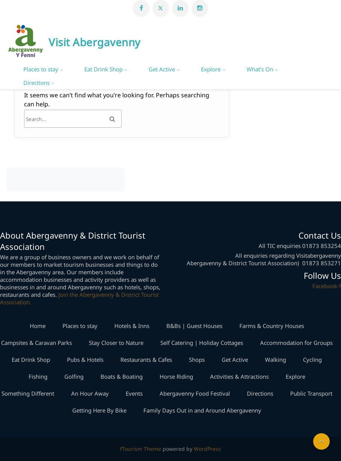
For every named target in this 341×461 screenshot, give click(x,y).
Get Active (162, 69)
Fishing (38, 376)
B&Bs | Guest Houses (194, 326)
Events (134, 393)
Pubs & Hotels (85, 359)
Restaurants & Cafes (146, 359)
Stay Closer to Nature (116, 342)
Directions (36, 82)
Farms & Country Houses (271, 326)
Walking (275, 359)
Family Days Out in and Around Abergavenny (202, 410)
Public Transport (311, 393)
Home (38, 326)
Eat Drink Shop (103, 69)
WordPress (207, 448)
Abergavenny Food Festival (195, 393)
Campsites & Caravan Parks (36, 342)
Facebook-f (326, 286)
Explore (211, 69)
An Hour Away (90, 393)
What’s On (260, 69)
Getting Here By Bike (99, 410)
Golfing (74, 376)
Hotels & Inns (131, 326)
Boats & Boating (121, 376)
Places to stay (40, 69)
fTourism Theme (140, 448)
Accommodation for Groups (296, 342)
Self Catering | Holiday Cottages (201, 342)
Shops (197, 359)
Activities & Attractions (239, 376)
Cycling (312, 359)
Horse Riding (176, 376)
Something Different (28, 393)
